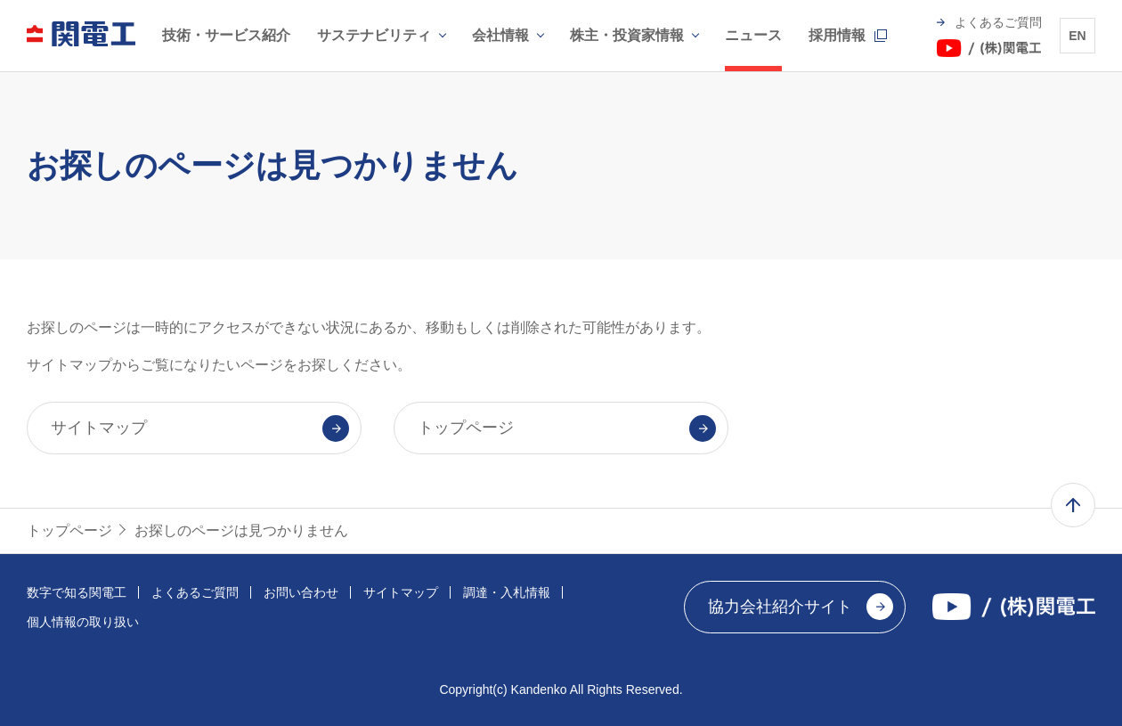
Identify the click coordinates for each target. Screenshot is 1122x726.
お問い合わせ (301, 592)
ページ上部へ (1073, 505)
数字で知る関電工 (76, 592)
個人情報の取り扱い (83, 622)
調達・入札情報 (506, 592)
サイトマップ (400, 592)
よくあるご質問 (195, 592)
